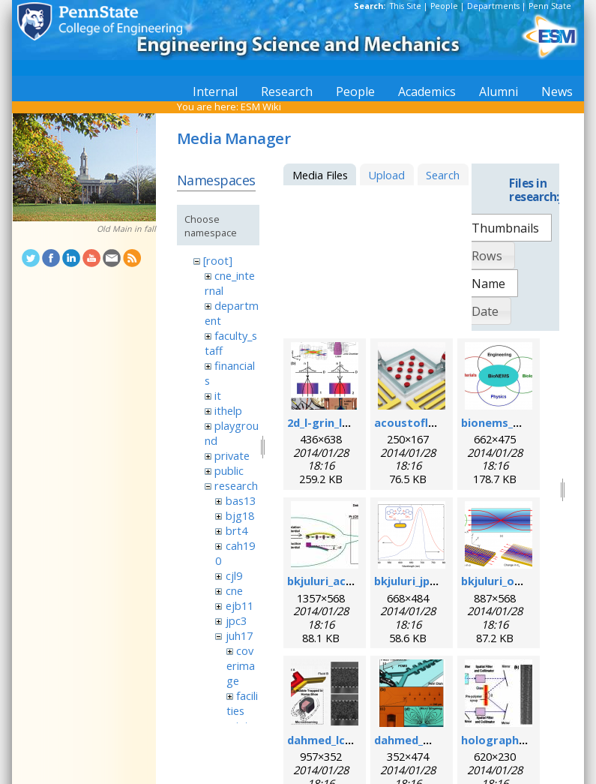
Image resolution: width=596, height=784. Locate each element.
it (217, 395)
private (232, 455)
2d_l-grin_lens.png (336, 422)
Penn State (550, 6)
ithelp (228, 410)
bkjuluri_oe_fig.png (513, 580)
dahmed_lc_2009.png (342, 739)
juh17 (239, 635)
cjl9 (234, 575)
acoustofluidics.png (429, 422)
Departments (493, 6)
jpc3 (236, 620)
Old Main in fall (126, 229)
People (444, 6)
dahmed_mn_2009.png (433, 739)
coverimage (240, 665)
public (229, 470)
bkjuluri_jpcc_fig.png (429, 580)
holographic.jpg (504, 739)
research (236, 485)
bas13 (241, 500)
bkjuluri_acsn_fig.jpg (342, 580)
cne (234, 590)
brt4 (236, 530)
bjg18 (240, 515)
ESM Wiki (261, 106)
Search (443, 174)
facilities (242, 703)
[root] (217, 260)
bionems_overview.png (524, 422)
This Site (405, 6)
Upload (386, 174)
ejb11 (239, 605)
